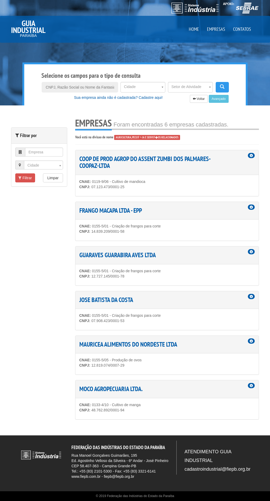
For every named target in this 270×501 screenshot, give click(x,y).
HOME (194, 29)
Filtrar (25, 178)
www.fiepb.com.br (85, 476)
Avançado (219, 99)
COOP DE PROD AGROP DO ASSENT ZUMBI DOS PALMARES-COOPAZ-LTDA (145, 162)
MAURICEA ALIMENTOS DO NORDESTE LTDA (128, 344)
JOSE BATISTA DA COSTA (106, 300)
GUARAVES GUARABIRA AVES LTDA (117, 255)
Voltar (199, 99)
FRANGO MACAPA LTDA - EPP (110, 210)
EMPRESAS (216, 29)
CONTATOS (242, 29)
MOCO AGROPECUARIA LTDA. (111, 389)
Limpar (53, 178)
